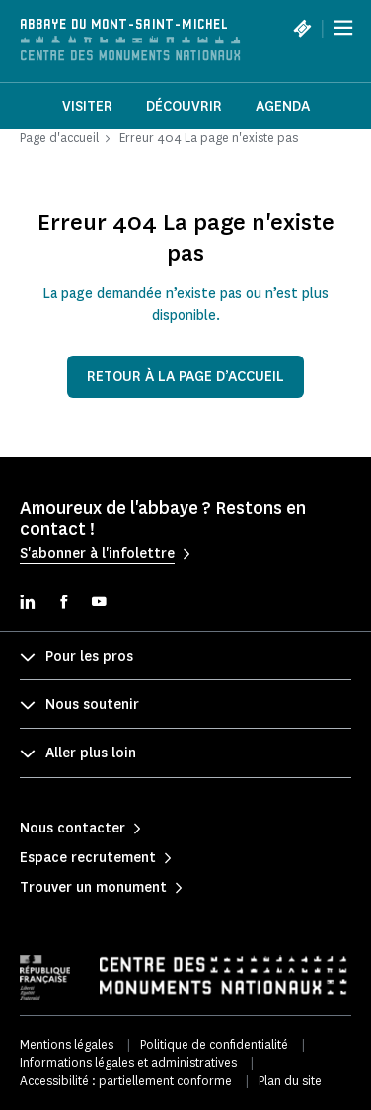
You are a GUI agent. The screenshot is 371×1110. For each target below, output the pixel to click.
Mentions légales (66, 1044)
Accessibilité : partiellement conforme (126, 1080)
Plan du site (290, 1080)
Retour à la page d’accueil (185, 376)
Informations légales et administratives (128, 1062)
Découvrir (184, 106)
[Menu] (343, 27)
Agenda (283, 106)
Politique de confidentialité (214, 1044)
